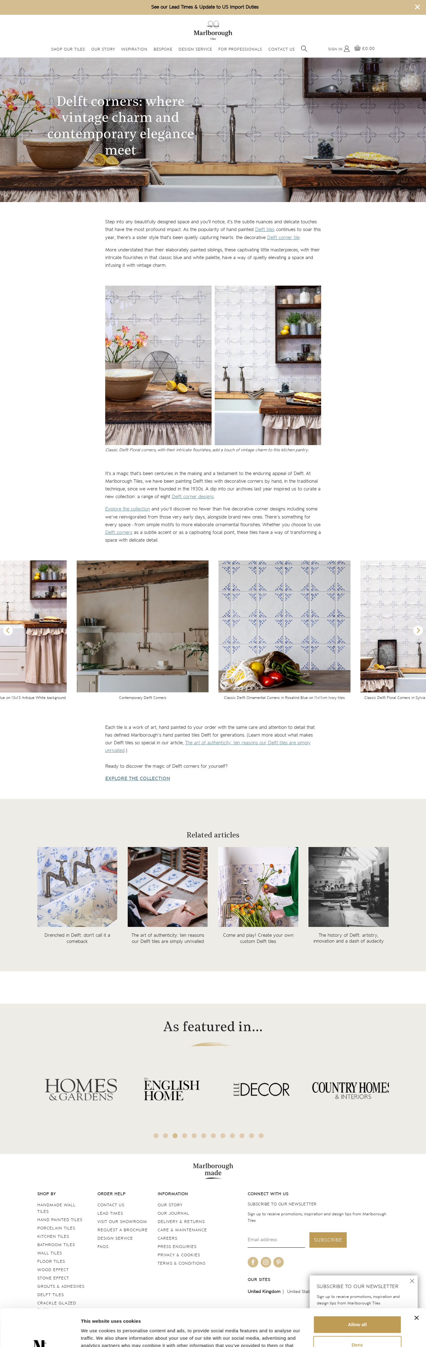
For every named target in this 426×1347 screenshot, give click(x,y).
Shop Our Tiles (68, 49)
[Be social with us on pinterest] (278, 1262)
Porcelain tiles (56, 1228)
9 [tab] (232, 1135)
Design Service (195, 49)
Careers (167, 1238)
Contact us (110, 1205)
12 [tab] (260, 1135)
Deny (357, 1309)
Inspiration (134, 49)
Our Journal (173, 1213)
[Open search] (304, 49)
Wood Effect (53, 1270)
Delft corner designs (193, 497)
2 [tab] (165, 1135)
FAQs (103, 1247)
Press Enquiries (177, 1247)
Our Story (103, 49)
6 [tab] (203, 1135)
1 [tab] (155, 1135)
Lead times (110, 1213)
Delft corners (118, 532)
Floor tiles (51, 1261)
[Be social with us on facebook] (253, 1262)
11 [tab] (251, 1135)
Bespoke (163, 49)
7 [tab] (213, 1135)
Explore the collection (127, 509)
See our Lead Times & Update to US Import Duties (204, 7)
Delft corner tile (283, 237)
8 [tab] (222, 1135)
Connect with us (268, 1194)
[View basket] (364, 48)
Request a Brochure (122, 1230)
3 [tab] (174, 1135)
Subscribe (328, 1240)
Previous (8, 630)
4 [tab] (184, 1135)
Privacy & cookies (179, 1255)
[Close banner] (416, 1283)
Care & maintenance (182, 1230)
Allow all (357, 1289)
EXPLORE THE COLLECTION (137, 778)
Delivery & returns (181, 1222)
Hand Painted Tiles (59, 1220)
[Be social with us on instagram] (266, 1262)
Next (418, 630)
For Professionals (240, 49)
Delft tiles (265, 229)
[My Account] (339, 49)
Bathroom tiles (56, 1245)
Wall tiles (49, 1253)
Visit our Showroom (122, 1222)
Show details (95, 1334)
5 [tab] (194, 1135)
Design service (115, 1238)
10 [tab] (241, 1135)
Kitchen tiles (53, 1236)
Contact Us (281, 49)
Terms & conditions (181, 1263)
